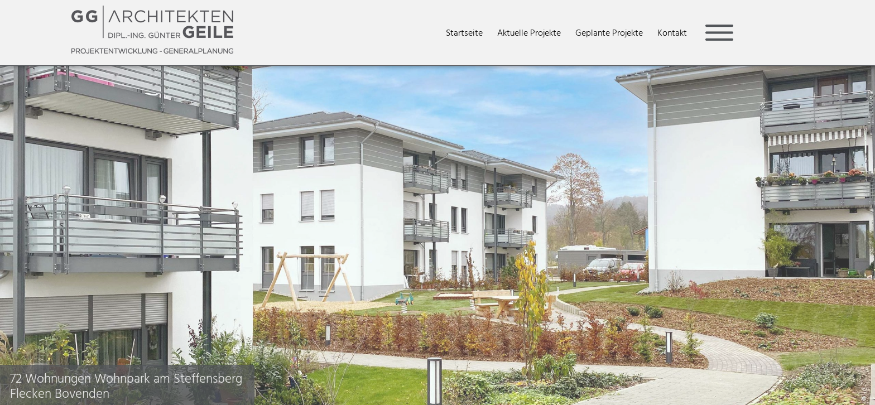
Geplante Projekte (609, 33)
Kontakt (672, 33)
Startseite (464, 33)
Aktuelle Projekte (529, 33)
